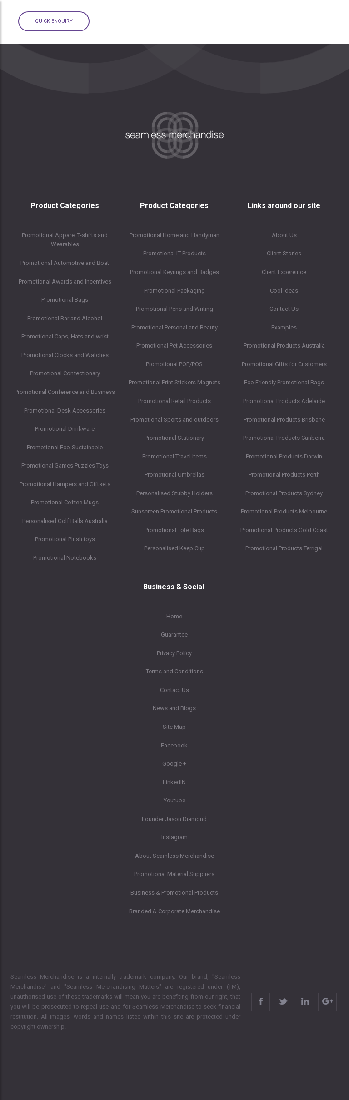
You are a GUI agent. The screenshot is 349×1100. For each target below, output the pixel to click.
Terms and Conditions (174, 671)
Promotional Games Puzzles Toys (65, 465)
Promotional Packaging (174, 290)
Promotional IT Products (174, 253)
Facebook (174, 745)
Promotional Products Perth (284, 474)
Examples (284, 327)
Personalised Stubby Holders (174, 493)
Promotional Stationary (174, 437)
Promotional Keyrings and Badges (174, 272)
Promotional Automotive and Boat (64, 262)
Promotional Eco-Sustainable (65, 447)
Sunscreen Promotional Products (174, 511)
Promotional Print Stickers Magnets (174, 382)
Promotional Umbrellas (174, 474)
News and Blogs (174, 708)
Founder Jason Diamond (174, 819)
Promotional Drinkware (65, 428)
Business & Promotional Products (174, 892)
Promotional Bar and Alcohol (64, 318)
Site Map (174, 726)
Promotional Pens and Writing (174, 308)
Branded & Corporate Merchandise (174, 911)
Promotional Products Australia (284, 345)
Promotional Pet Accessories (174, 345)
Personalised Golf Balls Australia (65, 521)
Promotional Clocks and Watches (65, 355)
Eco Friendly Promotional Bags (284, 382)
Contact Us (284, 308)
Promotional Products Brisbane (284, 419)
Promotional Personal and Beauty (174, 327)
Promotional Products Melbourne (284, 511)
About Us (284, 235)
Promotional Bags (64, 299)
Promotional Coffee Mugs (65, 502)
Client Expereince (284, 272)
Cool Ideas (284, 290)
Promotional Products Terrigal (284, 548)
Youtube (174, 800)
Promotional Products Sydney (284, 493)
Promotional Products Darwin (284, 456)
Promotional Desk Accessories (64, 410)
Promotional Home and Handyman (174, 235)
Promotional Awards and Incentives (65, 281)
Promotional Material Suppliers (174, 874)
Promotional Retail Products (174, 401)
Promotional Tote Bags (174, 530)
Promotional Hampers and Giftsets (65, 484)
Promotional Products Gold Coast (284, 530)
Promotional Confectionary (65, 373)
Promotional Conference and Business (65, 391)
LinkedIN (174, 782)
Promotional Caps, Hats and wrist (65, 336)
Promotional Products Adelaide (284, 401)
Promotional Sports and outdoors (174, 419)
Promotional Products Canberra (284, 437)
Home (174, 616)
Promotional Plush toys (65, 539)
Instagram (174, 837)
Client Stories (284, 253)
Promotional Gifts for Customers (284, 364)
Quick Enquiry (54, 21)
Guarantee (174, 634)
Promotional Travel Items (174, 456)
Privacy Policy (174, 653)
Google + (174, 763)
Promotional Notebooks (64, 557)
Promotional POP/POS (174, 364)
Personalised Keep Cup (174, 548)
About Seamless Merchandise (174, 855)
